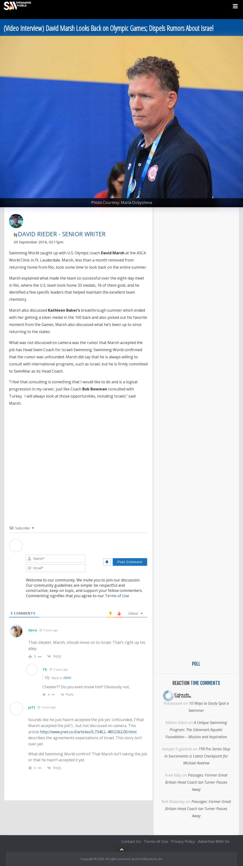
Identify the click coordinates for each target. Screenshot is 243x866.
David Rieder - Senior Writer (62, 234)
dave (67, 677)
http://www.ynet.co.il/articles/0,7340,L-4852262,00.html (88, 731)
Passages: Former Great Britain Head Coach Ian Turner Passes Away (196, 782)
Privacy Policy (183, 841)
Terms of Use (117, 595)
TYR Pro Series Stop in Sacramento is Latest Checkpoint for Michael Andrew (197, 756)
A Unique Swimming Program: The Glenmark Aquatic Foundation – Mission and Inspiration (196, 729)
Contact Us (131, 841)
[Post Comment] (130, 562)
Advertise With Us (213, 841)
